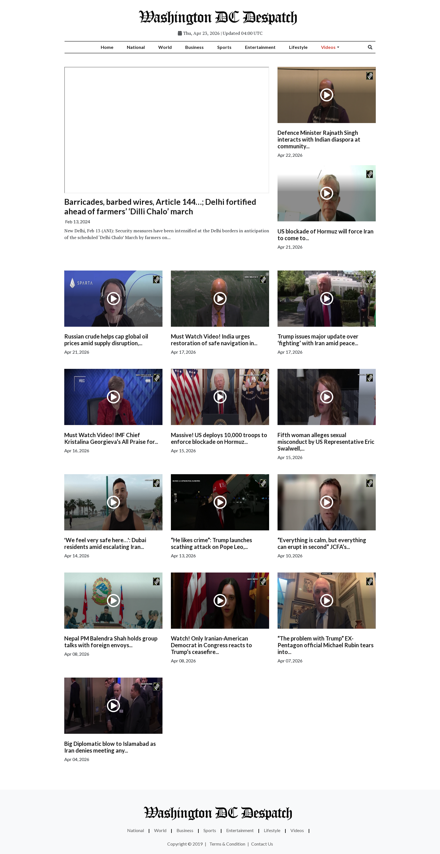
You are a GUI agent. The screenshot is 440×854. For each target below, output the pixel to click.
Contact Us (262, 843)
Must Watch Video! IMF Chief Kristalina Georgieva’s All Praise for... (111, 438)
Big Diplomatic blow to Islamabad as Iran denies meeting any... (110, 747)
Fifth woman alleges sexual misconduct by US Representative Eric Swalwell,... (326, 441)
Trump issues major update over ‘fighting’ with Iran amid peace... (318, 339)
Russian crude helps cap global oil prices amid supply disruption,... (106, 339)
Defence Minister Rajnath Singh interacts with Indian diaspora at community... (319, 139)
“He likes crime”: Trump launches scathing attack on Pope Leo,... (211, 543)
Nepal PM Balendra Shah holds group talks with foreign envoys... (110, 641)
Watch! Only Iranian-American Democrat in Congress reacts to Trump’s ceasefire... (211, 645)
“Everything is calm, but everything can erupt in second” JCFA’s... (322, 543)
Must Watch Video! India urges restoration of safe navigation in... (214, 339)
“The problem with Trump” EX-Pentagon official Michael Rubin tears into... (325, 645)
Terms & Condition (227, 843)
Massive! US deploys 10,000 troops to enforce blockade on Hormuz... (219, 438)
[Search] (373, 47)
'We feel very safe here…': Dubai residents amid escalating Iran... (105, 543)
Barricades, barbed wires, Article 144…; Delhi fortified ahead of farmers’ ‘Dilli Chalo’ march (160, 206)
